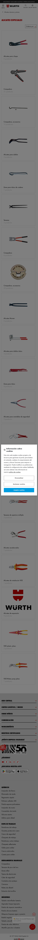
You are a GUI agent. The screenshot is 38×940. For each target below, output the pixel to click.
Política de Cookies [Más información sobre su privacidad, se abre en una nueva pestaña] (15, 472)
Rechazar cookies (19, 484)
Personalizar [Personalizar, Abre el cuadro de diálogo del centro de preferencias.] (19, 478)
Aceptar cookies (19, 490)
